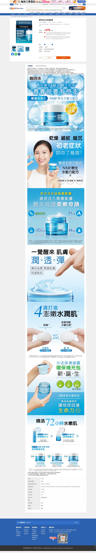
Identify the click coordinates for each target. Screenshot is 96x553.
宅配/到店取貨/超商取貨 (49, 49)
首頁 (12, 16)
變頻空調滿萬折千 (40, 10)
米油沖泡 (32, 14)
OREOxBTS (33, 10)
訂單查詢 (75, 4)
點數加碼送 (56, 12)
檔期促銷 (62, 12)
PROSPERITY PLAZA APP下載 (55, 4)
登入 (63, 4)
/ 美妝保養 (18, 16)
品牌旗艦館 (38, 12)
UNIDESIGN (28, 10)
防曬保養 (46, 10)
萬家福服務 (45, 4)
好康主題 (13, 14)
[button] (19, 54)
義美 (61, 10)
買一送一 (44, 12)
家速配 (78, 12)
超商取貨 (83, 12)
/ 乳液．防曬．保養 (23, 16)
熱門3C (44, 14)
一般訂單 (46, 47)
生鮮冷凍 (19, 14)
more (76, 523)
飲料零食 (25, 14)
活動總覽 (73, 12)
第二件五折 (49, 12)
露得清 (44, 22)
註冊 (66, 4)
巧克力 (58, 10)
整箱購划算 (67, 12)
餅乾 (50, 10)
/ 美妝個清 (14, 16)
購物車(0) (79, 4)
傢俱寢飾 (76, 14)
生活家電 (38, 14)
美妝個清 (51, 14)
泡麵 (52, 10)
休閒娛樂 (64, 14)
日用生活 (70, 14)
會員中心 (70, 4)
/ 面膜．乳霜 (29, 16)
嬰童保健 (57, 14)
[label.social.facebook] (12, 54)
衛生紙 (55, 10)
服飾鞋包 (83, 14)
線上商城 (32, 12)
